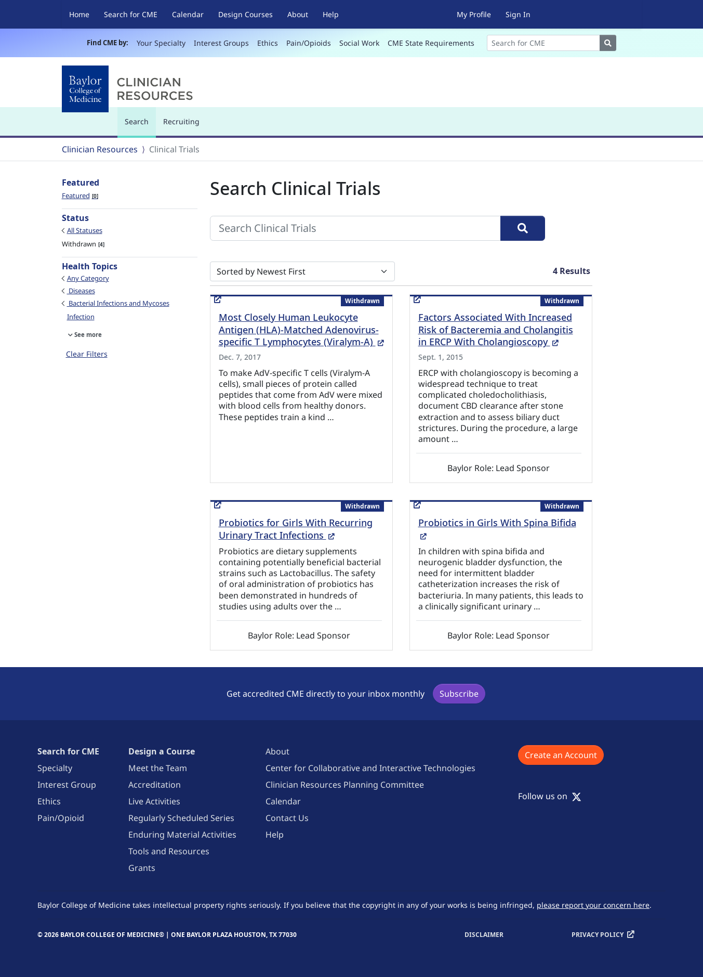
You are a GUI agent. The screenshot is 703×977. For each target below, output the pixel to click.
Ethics (267, 43)
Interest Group (66, 784)
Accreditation (154, 784)
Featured (80, 195)
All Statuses (84, 230)
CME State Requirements (431, 43)
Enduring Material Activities (182, 834)
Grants (141, 868)
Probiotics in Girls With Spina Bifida (497, 528)
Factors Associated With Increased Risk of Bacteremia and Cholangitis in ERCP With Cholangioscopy (495, 329)
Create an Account (561, 755)
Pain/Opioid (60, 818)
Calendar (188, 14)
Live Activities (154, 801)
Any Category (88, 278)
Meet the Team (157, 768)
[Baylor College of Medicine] (129, 89)
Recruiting (181, 121)
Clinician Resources (100, 149)
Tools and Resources (168, 851)
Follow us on (549, 796)
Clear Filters (87, 354)
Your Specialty (161, 43)
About (297, 14)
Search (139, 126)
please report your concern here (593, 905)
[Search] (543, 43)
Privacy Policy (598, 934)
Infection (81, 316)
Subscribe (459, 693)
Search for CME (130, 14)
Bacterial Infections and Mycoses (118, 303)
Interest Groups (221, 43)
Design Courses (245, 14)
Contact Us (287, 818)
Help (331, 14)
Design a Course (161, 751)
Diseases (81, 290)
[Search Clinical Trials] (355, 228)
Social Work (359, 43)
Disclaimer (484, 934)
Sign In (518, 14)
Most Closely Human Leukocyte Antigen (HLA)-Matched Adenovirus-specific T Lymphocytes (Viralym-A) (301, 329)
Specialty (54, 768)
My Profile (474, 14)
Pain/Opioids (308, 43)
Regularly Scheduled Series (181, 818)
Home (79, 14)
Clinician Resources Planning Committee (345, 784)
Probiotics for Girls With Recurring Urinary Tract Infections (296, 528)
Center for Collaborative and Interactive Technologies (370, 768)
